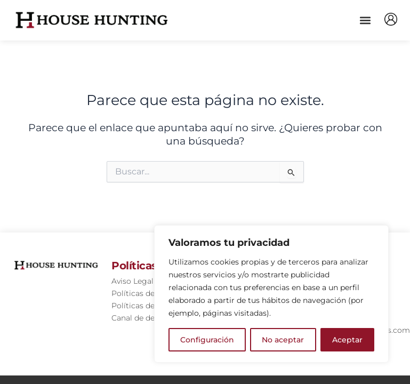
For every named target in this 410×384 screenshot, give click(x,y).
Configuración (207, 340)
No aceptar (283, 340)
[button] (365, 20)
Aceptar (347, 340)
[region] (271, 294)
